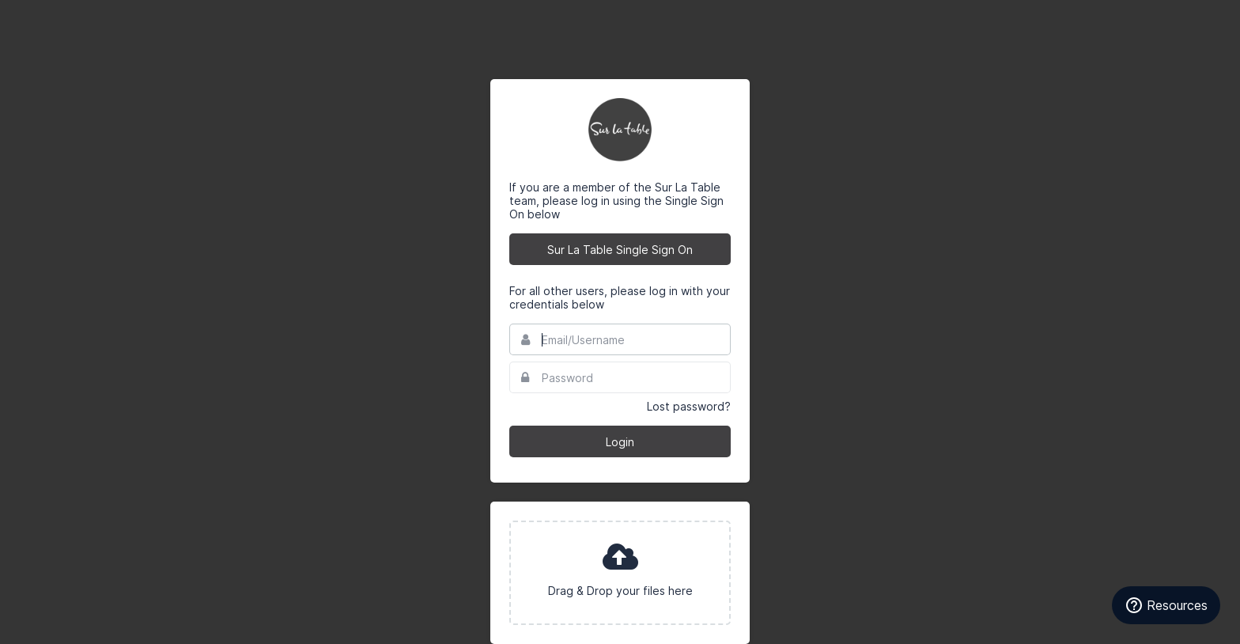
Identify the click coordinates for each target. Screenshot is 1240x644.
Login (620, 442)
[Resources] (1166, 605)
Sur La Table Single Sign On (620, 249)
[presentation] (620, 573)
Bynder (58, 20)
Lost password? (689, 406)
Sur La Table (620, 129)
